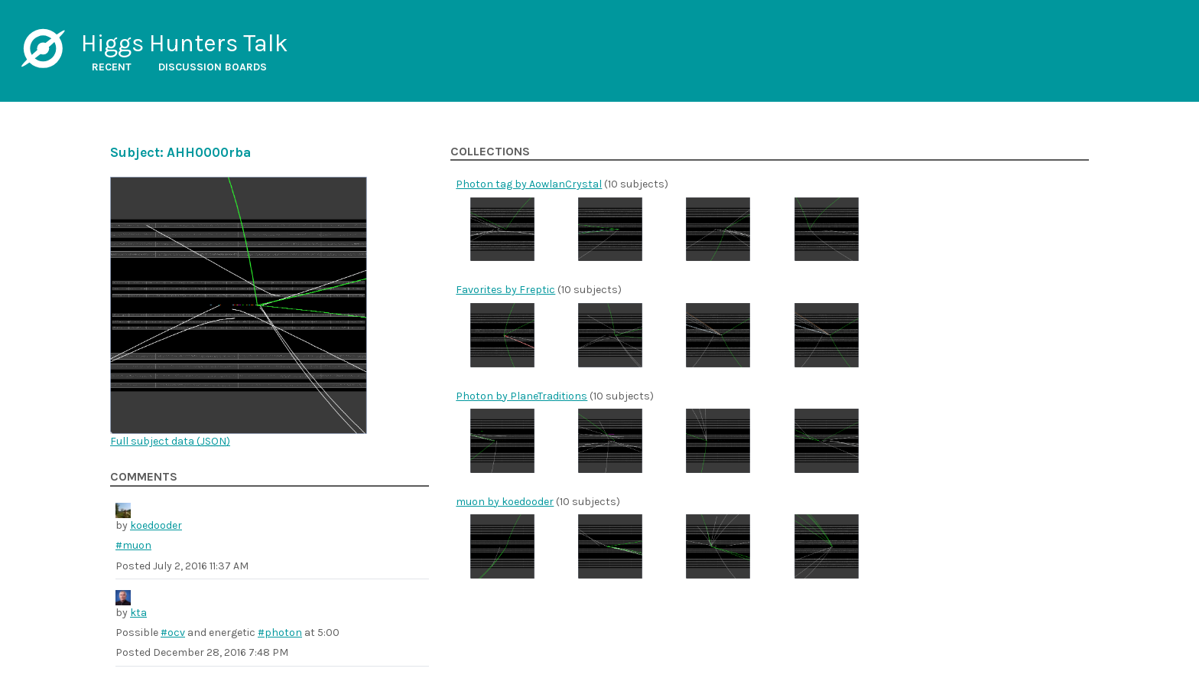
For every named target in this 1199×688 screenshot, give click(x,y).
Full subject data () (170, 441)
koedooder (156, 525)
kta (138, 612)
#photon (280, 632)
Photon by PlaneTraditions (521, 396)
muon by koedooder (505, 501)
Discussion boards (212, 66)
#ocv (173, 632)
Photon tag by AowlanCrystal (529, 184)
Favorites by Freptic (505, 289)
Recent (112, 66)
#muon (133, 545)
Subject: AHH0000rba (180, 152)
